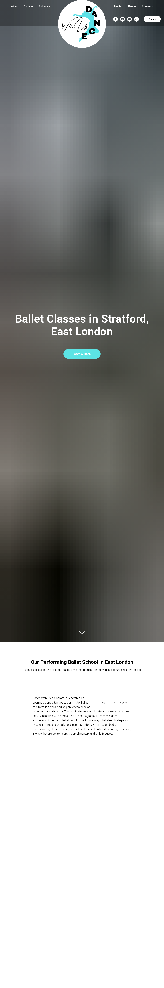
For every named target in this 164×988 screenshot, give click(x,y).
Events (132, 6)
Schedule (44, 6)
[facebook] (115, 19)
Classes (29, 6)
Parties (118, 6)
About (14, 6)
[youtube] (129, 19)
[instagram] (122, 19)
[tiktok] (136, 19)
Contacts (147, 6)
